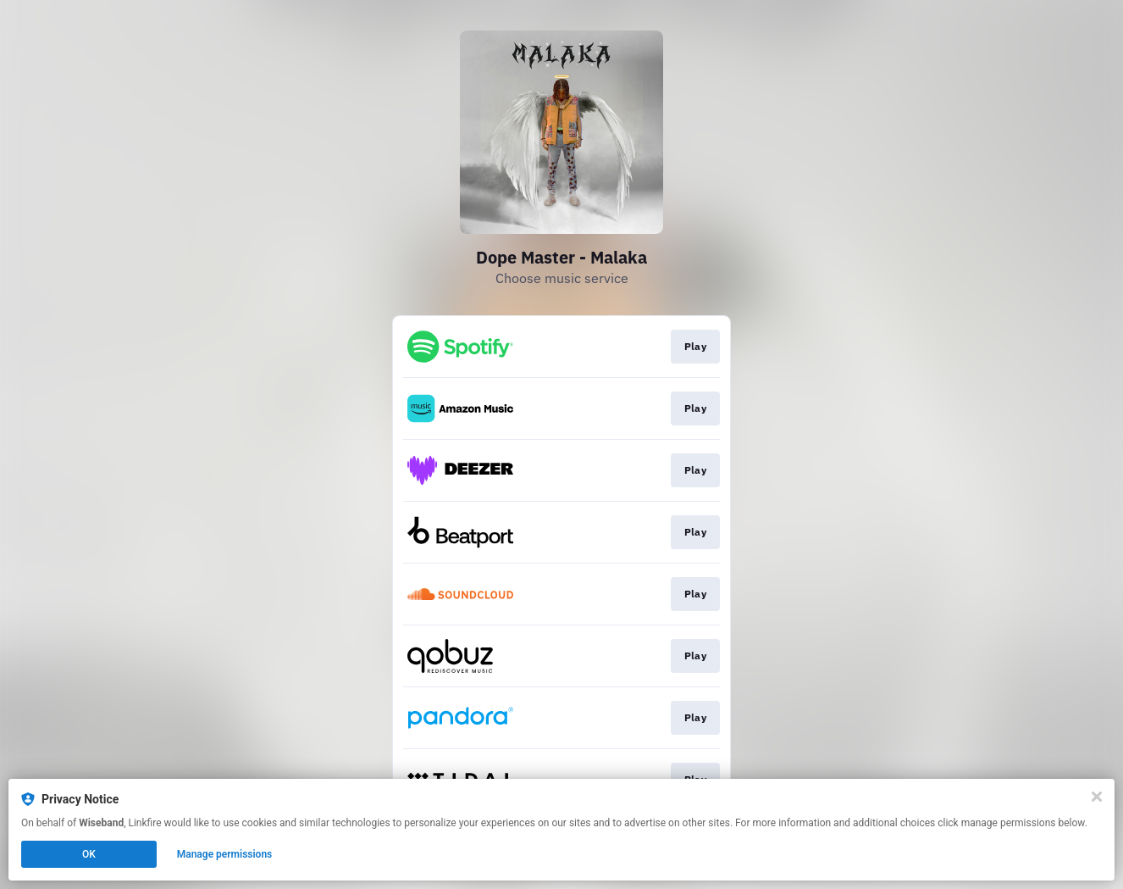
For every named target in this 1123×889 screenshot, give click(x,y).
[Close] (1096, 796)
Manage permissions (225, 854)
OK (89, 854)
